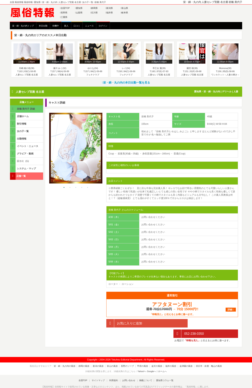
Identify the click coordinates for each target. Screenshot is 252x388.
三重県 (63, 17)
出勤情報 (18, 138)
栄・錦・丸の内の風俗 (69, 356)
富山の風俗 (113, 356)
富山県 (124, 8)
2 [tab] (70, 188)
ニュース (89, 26)
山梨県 (78, 12)
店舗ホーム (20, 116)
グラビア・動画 (22, 153)
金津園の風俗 (182, 356)
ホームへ (162, 361)
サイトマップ (99, 370)
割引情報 (18, 123)
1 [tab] (64, 188)
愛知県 (78, 8)
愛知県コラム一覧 (162, 370)
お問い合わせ (127, 370)
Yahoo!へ (141, 361)
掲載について (144, 370)
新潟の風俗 (100, 356)
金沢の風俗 (155, 356)
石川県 (94, 12)
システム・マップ (23, 168)
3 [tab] (76, 188)
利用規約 (113, 370)
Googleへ (151, 361)
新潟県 (109, 8)
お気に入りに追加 (124, 323)
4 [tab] (82, 188)
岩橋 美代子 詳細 (23, 108)
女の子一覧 (20, 131)
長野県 (63, 12)
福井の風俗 (168, 356)
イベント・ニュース (24, 146)
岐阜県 (124, 12)
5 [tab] (88, 188)
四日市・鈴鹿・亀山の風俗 (204, 356)
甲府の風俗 (142, 356)
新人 (66, 26)
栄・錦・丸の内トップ (23, 26)
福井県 (109, 12)
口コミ (77, 26)
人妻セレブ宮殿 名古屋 (30, 91)
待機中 (55, 26)
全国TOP (65, 8)
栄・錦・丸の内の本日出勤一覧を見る (126, 82)
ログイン (103, 26)
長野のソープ (127, 356)
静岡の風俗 (87, 356)
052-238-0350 (188, 323)
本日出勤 (43, 26)
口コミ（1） (20, 161)
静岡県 (94, 8)
